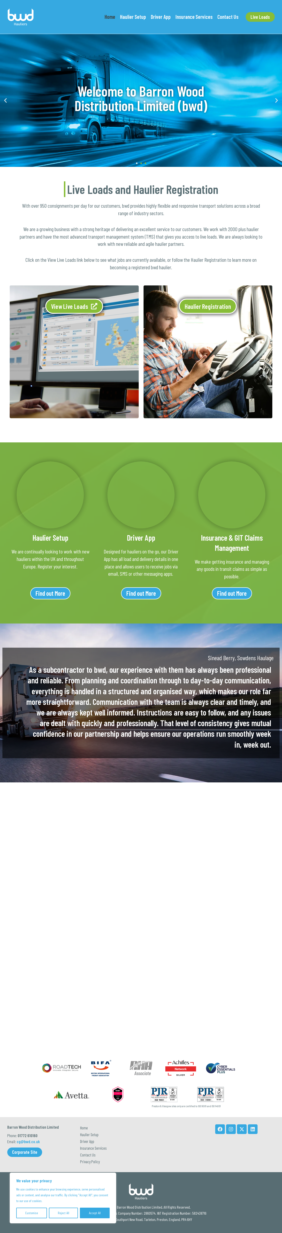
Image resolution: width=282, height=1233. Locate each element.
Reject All (63, 1213)
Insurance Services (93, 1138)
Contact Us (88, 1149)
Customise (31, 1213)
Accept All (95, 1213)
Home (84, 1106)
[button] (260, 17)
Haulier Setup (89, 1117)
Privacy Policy (90, 1159)
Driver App (87, 1127)
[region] (63, 1198)
